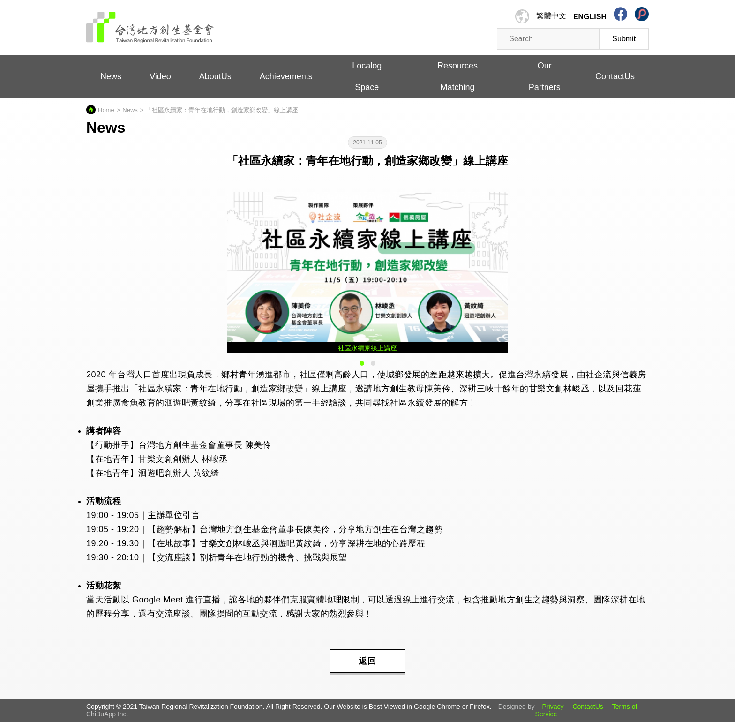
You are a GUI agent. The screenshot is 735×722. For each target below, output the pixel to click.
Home (106, 109)
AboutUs (215, 76)
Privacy (553, 706)
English (590, 17)
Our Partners (545, 76)
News (110, 76)
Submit (624, 39)
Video (160, 76)
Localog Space (367, 76)
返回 (367, 661)
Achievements (286, 76)
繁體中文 (551, 16)
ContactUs (615, 76)
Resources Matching (457, 76)
